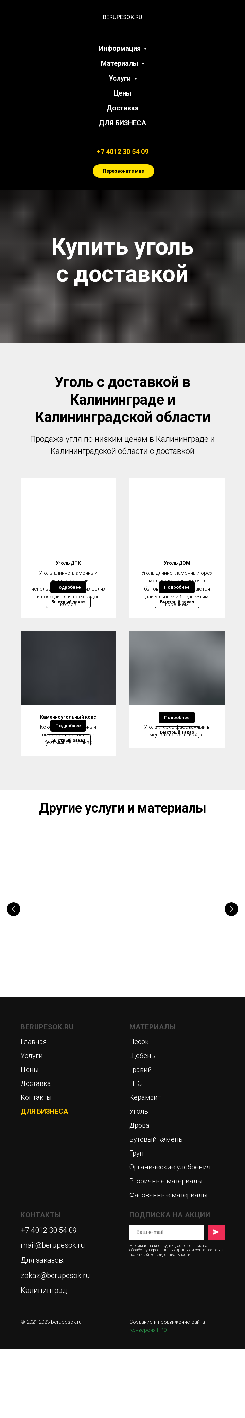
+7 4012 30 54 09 (122, 152)
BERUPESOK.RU (47, 1096)
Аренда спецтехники (166, 968)
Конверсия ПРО (148, 1399)
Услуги (32, 1124)
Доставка (123, 108)
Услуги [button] (121, 78)
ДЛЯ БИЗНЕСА (122, 123)
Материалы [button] (120, 63)
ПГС (135, 1152)
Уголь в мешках (176, 753)
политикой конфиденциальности (159, 1323)
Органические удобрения (170, 1236)
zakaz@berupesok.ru (55, 1344)
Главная (34, 1110)
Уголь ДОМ (177, 563)
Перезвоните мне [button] (123, 171)
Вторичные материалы (166, 1250)
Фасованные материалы (168, 1264)
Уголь (138, 1180)
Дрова (50, 968)
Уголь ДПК (68, 563)
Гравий (140, 1138)
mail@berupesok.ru (53, 1314)
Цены (122, 93)
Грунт (138, 1222)
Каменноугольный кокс (68, 753)
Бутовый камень (155, 1208)
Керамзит (145, 1166)
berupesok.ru (66, 1391)
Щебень (142, 1124)
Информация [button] (120, 48)
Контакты (36, 1166)
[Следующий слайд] (231, 980)
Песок (139, 1110)
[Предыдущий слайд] (13, 980)
